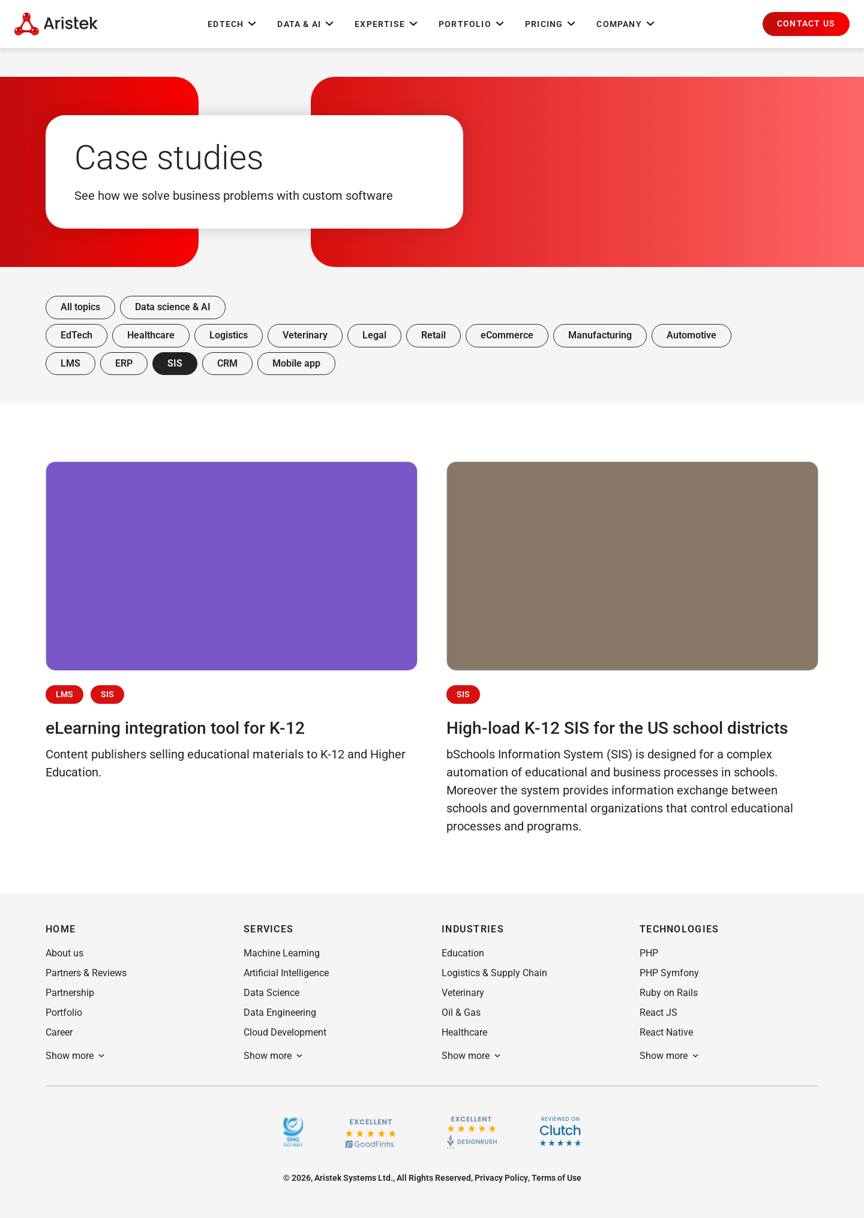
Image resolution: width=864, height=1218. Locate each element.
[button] (806, 24)
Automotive (691, 335)
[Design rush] (472, 1132)
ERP (124, 363)
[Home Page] (56, 24)
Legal (374, 335)
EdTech (233, 24)
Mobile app (296, 363)
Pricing (551, 24)
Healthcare (151, 335)
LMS (70, 363)
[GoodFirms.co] (370, 1132)
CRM (227, 363)
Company (626, 24)
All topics (80, 307)
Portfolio (472, 24)
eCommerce (507, 335)
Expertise (387, 24)
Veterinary (305, 335)
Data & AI (306, 24)
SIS (174, 363)
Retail (433, 335)
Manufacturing (600, 335)
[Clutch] (560, 1132)
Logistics (228, 335)
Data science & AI (173, 307)
